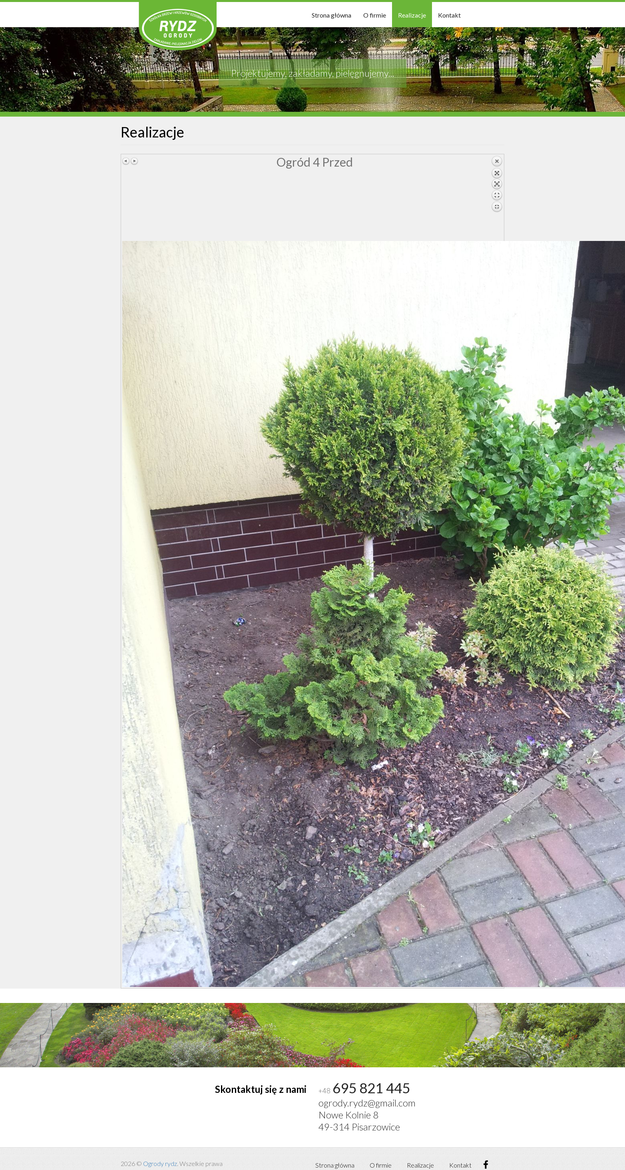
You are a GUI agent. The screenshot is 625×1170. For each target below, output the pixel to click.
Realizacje (412, 15)
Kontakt (449, 15)
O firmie (374, 15)
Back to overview (497, 198)
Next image (134, 161)
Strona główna (331, 15)
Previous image (126, 161)
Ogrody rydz (160, 1163)
